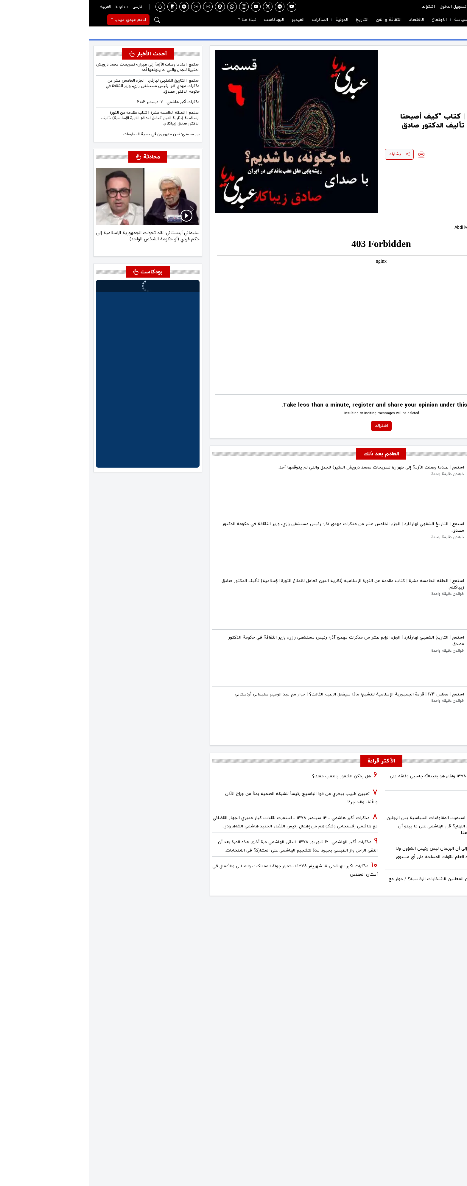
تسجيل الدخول (363, 7)
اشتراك (338, 7)
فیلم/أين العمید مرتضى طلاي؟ (425, 800)
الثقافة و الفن (299, 20)
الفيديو (208, 20)
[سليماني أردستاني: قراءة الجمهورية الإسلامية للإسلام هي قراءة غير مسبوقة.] (42, 245)
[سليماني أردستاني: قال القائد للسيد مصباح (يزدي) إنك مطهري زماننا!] (53, 245)
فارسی (48, 6)
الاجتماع (349, 20)
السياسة (373, 20)
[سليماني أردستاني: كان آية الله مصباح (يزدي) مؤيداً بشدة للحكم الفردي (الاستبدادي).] (63, 245)
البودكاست (185, 20)
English (32, 6)
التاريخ (272, 20)
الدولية (252, 20)
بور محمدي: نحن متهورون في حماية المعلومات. (71, 134)
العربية (16, 6)
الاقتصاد (327, 20)
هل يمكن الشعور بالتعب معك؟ (252, 776)
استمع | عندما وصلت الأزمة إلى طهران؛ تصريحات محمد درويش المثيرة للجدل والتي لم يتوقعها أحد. (58, 67)
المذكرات (230, 20)
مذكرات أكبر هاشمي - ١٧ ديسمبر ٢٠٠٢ (79, 102)
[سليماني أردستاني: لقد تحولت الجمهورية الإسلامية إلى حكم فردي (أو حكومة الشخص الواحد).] (74, 245)
